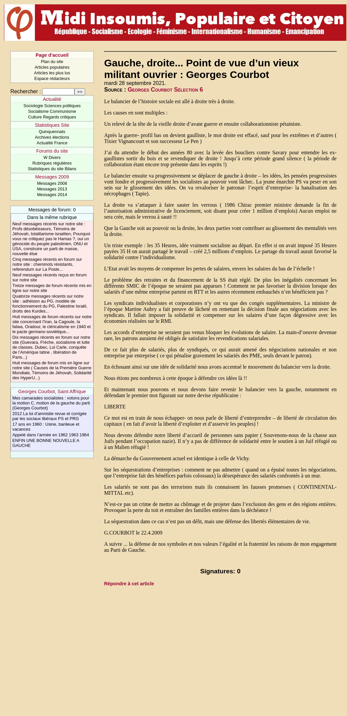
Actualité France (52, 142)
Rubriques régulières (52, 163)
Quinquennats (52, 131)
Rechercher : (25, 91)
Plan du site (52, 61)
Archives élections (52, 137)
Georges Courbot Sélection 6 (165, 89)
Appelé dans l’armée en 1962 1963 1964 (50, 434)
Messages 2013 (52, 188)
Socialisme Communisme (52, 111)
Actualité (52, 99)
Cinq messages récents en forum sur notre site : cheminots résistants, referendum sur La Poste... (47, 264)
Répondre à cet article (129, 583)
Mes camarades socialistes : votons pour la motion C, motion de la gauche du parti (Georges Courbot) (51, 402)
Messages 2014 (52, 194)
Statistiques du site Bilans (52, 168)
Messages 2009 (52, 176)
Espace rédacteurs (52, 78)
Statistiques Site (52, 125)
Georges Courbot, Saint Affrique (52, 391)
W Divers (52, 157)
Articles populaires (52, 67)
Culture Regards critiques (52, 116)
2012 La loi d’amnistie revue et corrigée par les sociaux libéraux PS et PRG (49, 416)
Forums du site (52, 151)
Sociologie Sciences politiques (52, 105)
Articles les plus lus (52, 72)
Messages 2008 (52, 183)
